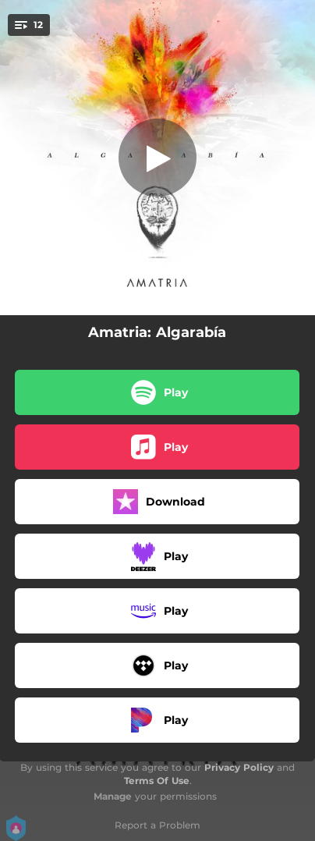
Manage (113, 796)
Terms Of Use (156, 780)
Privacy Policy (239, 767)
